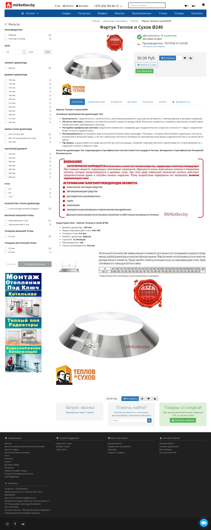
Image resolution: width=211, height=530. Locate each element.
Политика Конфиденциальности (19, 473)
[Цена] (13, 52)
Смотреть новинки (183, 420)
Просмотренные (141, 13)
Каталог (28, 13)
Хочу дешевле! (144, 71)
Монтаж (119, 13)
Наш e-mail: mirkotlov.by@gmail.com (20, 498)
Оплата (68, 5)
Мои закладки (165, 449)
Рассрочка (84, 13)
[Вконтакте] (23, 523)
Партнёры (112, 449)
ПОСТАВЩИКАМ (12, 476)
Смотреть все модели (154, 46)
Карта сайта (61, 449)
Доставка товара (12, 464)
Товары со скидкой (116, 452)
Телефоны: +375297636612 (16, 489)
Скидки (66, 13)
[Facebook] (15, 523)
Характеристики (96, 101)
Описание (77, 101)
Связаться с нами (63, 443)
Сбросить (11, 264)
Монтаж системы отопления (17, 452)
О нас (58, 5)
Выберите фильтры (35, 264)
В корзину (167, 58)
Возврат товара (63, 446)
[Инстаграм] (8, 523)
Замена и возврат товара (16, 470)
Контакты (197, 13)
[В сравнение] (191, 58)
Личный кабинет (166, 443)
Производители (115, 443)
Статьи (163, 13)
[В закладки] (185, 58)
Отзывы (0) (116, 101)
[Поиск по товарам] (163, 5)
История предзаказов (168, 446)
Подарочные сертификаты (119, 446)
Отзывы (179, 13)
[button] (202, 6)
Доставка (82, 5)
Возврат (102, 13)
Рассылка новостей (167, 452)
